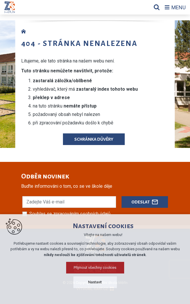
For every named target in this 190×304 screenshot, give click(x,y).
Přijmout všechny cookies (95, 267)
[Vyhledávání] (157, 7)
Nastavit (95, 282)
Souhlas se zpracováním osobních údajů (70, 214)
